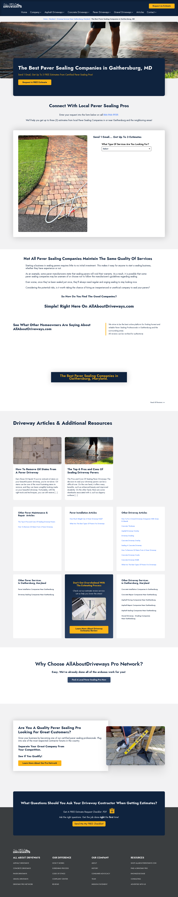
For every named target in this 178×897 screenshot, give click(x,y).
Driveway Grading (127, 536)
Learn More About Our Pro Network (40, 763)
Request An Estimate (162, 6)
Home (45, 19)
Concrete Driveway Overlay (130, 541)
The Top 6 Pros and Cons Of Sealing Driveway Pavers (36, 522)
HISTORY (95, 868)
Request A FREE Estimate (35, 82)
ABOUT (94, 863)
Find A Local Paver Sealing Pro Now (89, 680)
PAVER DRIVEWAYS (20, 874)
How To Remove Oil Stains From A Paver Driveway (35, 527)
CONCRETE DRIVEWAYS (22, 868)
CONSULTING (136, 879)
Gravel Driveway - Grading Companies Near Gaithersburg (135, 617)
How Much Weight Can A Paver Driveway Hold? (86, 519)
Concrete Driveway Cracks (130, 555)
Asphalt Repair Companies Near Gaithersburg (138, 605)
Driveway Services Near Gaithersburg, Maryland (73, 19)
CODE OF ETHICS (58, 874)
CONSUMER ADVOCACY (101, 874)
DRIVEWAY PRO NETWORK (23, 884)
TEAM (94, 879)
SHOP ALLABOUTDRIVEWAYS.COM (143, 863)
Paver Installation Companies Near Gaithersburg (36, 589)
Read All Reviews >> (157, 402)
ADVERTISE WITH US (138, 884)
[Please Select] (126, 148)
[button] (36, 12)
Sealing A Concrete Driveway (131, 546)
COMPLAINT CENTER (60, 879)
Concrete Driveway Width (130, 560)
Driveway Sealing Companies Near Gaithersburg (36, 595)
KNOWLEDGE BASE (138, 874)
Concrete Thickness (128, 526)
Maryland (52, 19)
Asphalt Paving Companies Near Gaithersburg (138, 600)
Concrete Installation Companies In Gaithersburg (139, 589)
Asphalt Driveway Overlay (130, 531)
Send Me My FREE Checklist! (89, 824)
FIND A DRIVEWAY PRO (139, 868)
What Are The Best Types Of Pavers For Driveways (87, 524)
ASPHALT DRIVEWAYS (21, 863)
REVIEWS (55, 884)
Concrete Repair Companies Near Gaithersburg (139, 595)
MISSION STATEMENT (99, 884)
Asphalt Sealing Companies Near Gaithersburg (138, 611)
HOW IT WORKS (58, 863)
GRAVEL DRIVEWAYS (20, 879)
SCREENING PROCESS (60, 868)
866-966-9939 (110, 114)
